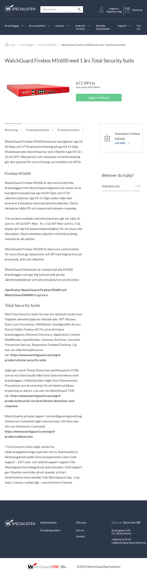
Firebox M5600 (47, 44)
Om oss (80, 530)
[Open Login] (111, 10)
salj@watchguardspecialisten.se (128, 542)
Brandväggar (27, 44)
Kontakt (80, 536)
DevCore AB (131, 522)
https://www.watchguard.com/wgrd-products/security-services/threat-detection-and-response (40, 401)
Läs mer (122, 142)
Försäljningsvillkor (50, 530)
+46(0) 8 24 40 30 (121, 539)
